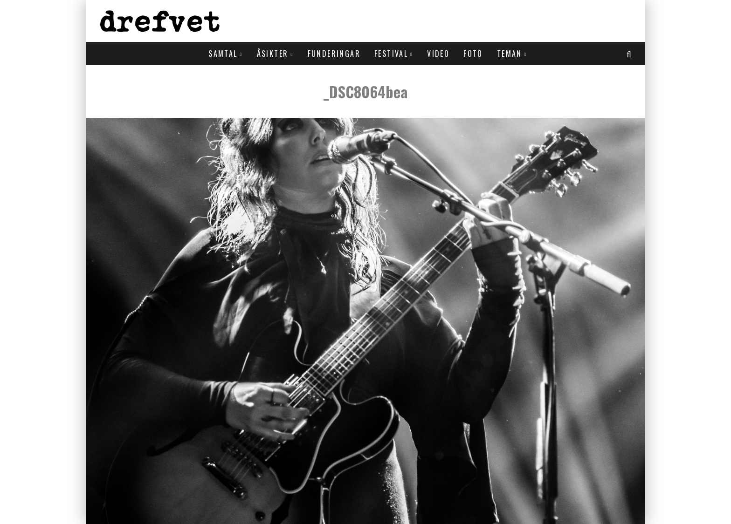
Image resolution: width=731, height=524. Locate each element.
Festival (391, 53)
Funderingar (334, 53)
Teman (509, 53)
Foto (473, 53)
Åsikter (273, 53)
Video (438, 53)
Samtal (222, 53)
